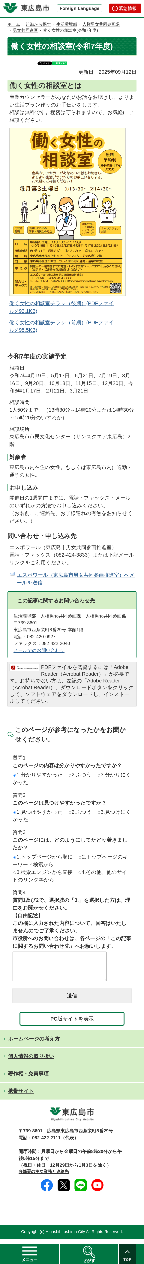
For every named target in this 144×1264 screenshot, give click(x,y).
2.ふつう (80, 775)
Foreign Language (79, 8)
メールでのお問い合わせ (39, 650)
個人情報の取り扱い (31, 1062)
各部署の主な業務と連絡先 (44, 1177)
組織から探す (38, 24)
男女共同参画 (25, 30)
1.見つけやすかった (38, 812)
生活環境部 (66, 24)
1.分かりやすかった (38, 775)
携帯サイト (21, 1097)
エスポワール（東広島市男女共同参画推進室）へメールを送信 (76, 578)
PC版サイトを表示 (72, 1024)
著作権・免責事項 (28, 1079)
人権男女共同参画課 (101, 24)
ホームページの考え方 (34, 1044)
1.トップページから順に (43, 857)
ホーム (14, 24)
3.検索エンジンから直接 (43, 872)
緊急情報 (128, 8)
